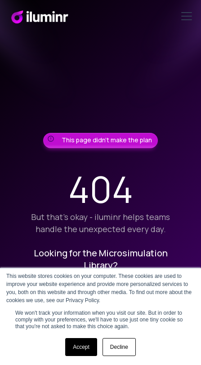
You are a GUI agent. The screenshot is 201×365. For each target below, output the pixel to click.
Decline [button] (119, 347)
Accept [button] (81, 347)
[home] (39, 16)
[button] (185, 16)
